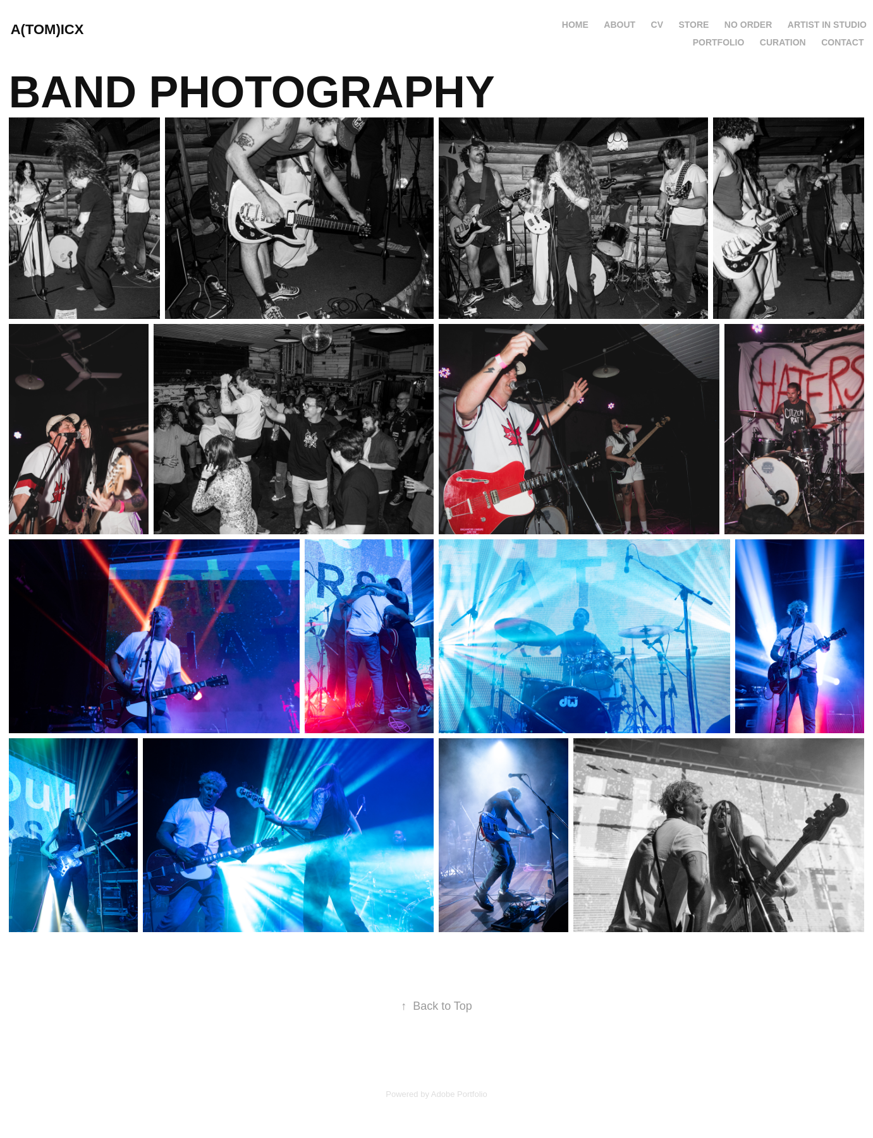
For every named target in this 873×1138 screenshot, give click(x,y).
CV (657, 25)
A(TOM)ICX (47, 29)
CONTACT (842, 42)
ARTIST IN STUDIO (827, 25)
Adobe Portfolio (459, 1094)
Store (693, 25)
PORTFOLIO (719, 42)
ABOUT (619, 25)
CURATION (783, 42)
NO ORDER (748, 25)
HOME (575, 25)
